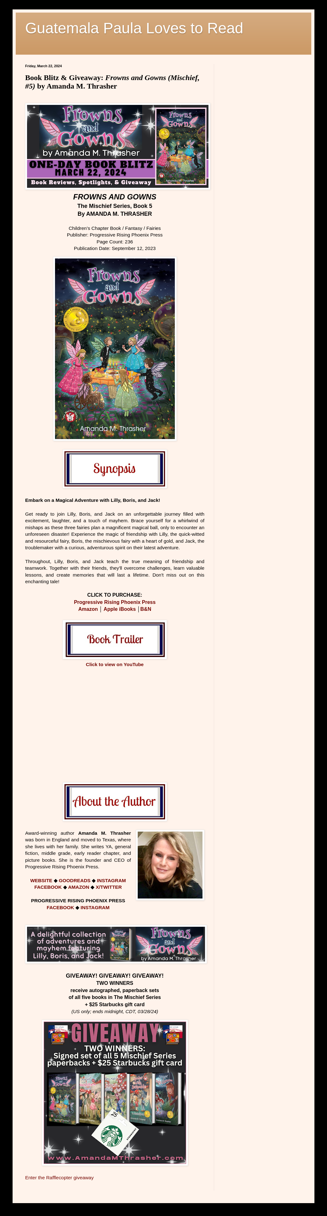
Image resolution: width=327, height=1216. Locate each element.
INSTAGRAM (111, 880)
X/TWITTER (109, 887)
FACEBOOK (48, 887)
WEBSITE (41, 880)
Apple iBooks (120, 609)
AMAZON (79, 887)
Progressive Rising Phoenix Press (115, 602)
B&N (145, 609)
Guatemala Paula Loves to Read (134, 28)
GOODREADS (75, 880)
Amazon (88, 609)
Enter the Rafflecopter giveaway (59, 1177)
